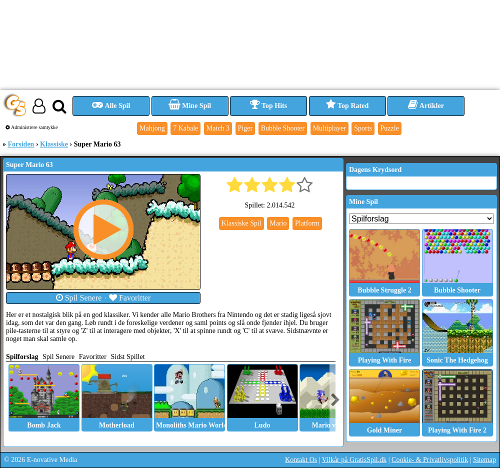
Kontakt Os (301, 460)
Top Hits (268, 106)
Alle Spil (111, 106)
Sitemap (484, 460)
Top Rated (347, 106)
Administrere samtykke (32, 127)
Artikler (426, 106)
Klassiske (54, 144)
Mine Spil (189, 106)
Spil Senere (79, 298)
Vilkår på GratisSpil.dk (354, 460)
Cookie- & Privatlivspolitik (430, 460)
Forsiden (21, 144)
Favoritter (130, 298)
